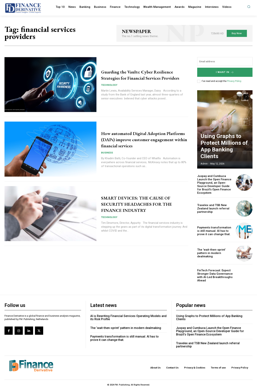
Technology (109, 88)
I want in (225, 72)
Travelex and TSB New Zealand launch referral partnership (211, 204)
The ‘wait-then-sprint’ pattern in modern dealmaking (214, 249)
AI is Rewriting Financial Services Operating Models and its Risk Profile (128, 313)
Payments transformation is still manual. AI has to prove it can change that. (215, 227)
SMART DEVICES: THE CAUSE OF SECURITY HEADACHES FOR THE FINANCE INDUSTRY (144, 204)
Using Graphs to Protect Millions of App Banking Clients (221, 153)
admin (204, 163)
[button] (249, 6)
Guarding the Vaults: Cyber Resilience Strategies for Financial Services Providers (140, 74)
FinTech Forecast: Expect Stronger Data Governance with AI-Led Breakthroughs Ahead (213, 271)
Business (107, 152)
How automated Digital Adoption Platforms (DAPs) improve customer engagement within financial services (143, 139)
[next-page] (246, 97)
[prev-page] (239, 97)
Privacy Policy (234, 81)
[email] (225, 61)
